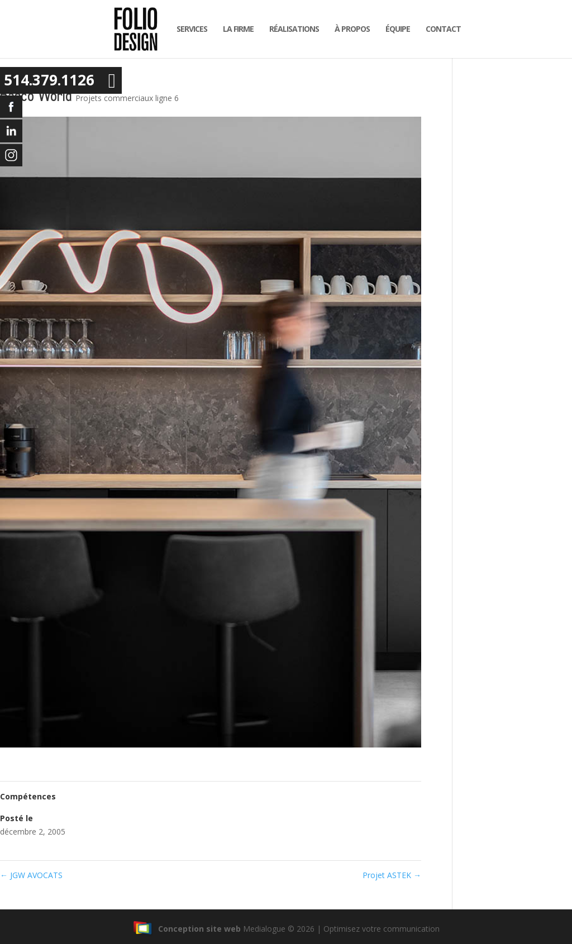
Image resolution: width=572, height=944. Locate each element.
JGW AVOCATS (31, 875)
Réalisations (291, 28)
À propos (348, 28)
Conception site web (187, 928)
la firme (235, 28)
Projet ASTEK (392, 875)
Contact (439, 28)
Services (188, 28)
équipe (394, 28)
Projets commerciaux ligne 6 (127, 98)
